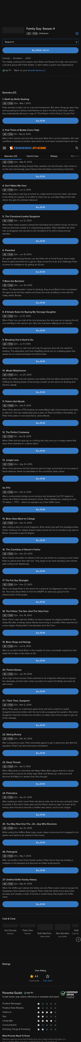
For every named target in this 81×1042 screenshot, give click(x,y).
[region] (40, 1022)
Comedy (14, 973)
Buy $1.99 (40, 29)
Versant (28, 1007)
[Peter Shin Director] (28, 848)
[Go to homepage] (27, 4)
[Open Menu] (4, 4)
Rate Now (47, 889)
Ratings (54, 12)
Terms (61, 1007)
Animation (25, 973)
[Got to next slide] (78, 848)
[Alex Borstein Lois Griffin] (62, 848)
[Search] (77, 4)
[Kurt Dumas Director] (10, 848)
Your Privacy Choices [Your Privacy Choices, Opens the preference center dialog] (29, 1037)
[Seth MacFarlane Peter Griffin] (45, 848)
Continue (51, 1037)
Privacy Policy (42, 1010)
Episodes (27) (10, 12)
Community (34, 889)
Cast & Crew (32, 12)
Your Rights (12, 1015)
